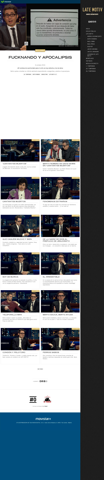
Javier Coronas (92, 49)
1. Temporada (90, 66)
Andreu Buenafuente (94, 36)
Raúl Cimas (91, 41)
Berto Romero (92, 39)
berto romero (36, 74)
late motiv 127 (53, 74)
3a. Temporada (91, 71)
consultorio (44, 74)
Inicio (88, 29)
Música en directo (92, 63)
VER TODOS (40, 369)
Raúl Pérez (91, 44)
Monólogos (90, 58)
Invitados (89, 61)
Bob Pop (90, 46)
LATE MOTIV (89, 34)
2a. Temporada (91, 68)
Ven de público (91, 31)
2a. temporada (27, 74)
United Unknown (93, 51)
